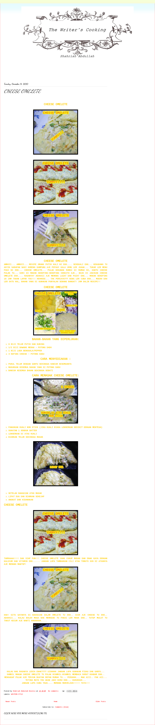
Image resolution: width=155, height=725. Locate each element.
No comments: (54, 691)
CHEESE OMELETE (22, 91)
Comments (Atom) (62, 707)
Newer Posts (11, 701)
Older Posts (101, 701)
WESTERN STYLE (17, 694)
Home (55, 701)
